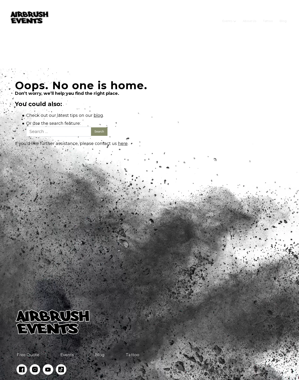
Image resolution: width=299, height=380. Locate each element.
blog (98, 115)
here (123, 143)
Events (227, 17)
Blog (283, 17)
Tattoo (268, 17)
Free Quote (28, 354)
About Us (249, 17)
